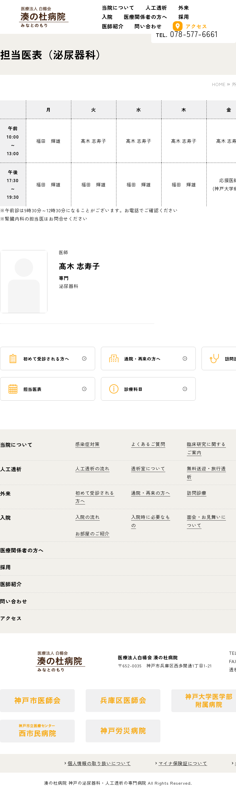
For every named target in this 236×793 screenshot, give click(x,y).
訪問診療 (196, 492)
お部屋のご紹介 (92, 533)
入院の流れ (87, 516)
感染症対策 (87, 444)
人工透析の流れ (92, 468)
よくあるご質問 (148, 444)
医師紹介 (113, 26)
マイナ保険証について (182, 763)
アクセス (190, 26)
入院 (107, 16)
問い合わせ (148, 26)
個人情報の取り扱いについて (99, 763)
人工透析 (156, 7)
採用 (183, 16)
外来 (183, 7)
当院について (118, 7)
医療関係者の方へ (145, 16)
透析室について (148, 468)
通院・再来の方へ (150, 492)
